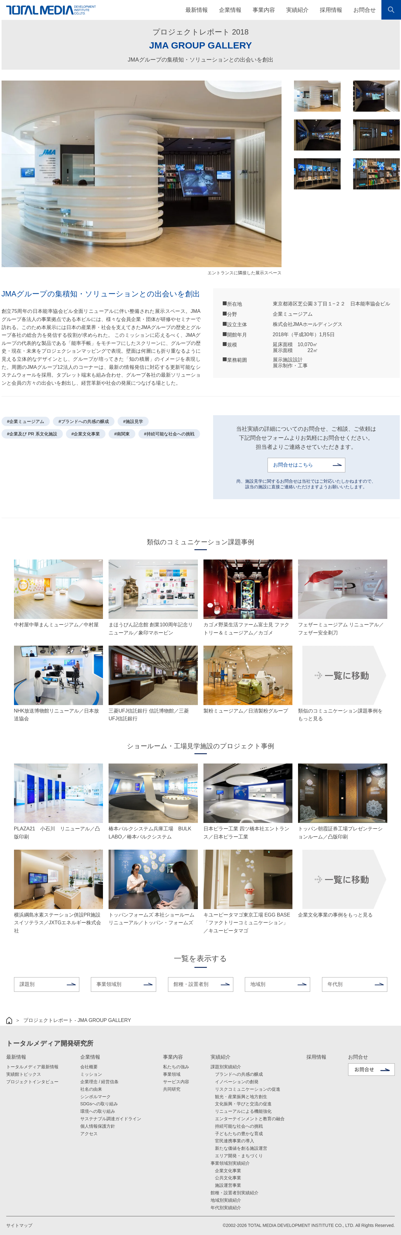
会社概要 (89, 1066)
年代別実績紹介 (226, 1207)
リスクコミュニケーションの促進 (247, 1089)
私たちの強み (176, 1066)
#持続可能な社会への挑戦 (169, 433)
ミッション (91, 1074)
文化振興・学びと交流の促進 (243, 1103)
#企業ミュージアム (25, 421)
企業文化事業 (228, 1170)
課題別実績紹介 (226, 1066)
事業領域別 (108, 984)
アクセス (89, 1133)
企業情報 (90, 1057)
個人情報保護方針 (97, 1126)
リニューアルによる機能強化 (243, 1111)
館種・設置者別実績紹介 (235, 1192)
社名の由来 (91, 1089)
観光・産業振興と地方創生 (241, 1096)
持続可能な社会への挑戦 (239, 1126)
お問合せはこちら (293, 464)
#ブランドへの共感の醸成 (83, 421)
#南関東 (122, 433)
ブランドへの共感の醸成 (239, 1074)
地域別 (257, 984)
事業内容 (173, 1057)
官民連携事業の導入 (234, 1140)
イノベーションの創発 (237, 1081)
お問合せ (364, 10)
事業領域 (171, 1074)
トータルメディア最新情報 (32, 1066)
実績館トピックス (23, 1074)
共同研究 (171, 1089)
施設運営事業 (228, 1185)
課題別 (27, 984)
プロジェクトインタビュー (32, 1081)
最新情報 (16, 1057)
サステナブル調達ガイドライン (110, 1118)
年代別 (335, 984)
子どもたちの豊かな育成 (239, 1133)
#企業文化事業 (86, 433)
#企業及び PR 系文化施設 (32, 433)
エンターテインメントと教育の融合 (250, 1118)
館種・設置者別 (191, 984)
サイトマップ (19, 1225)
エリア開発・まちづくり (239, 1155)
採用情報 (331, 10)
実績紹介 (221, 1057)
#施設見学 (133, 421)
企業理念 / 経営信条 (99, 1081)
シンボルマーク (95, 1096)
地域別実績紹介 (226, 1200)
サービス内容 (176, 1081)
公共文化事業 (228, 1177)
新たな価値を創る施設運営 (241, 1148)
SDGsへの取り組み (99, 1103)
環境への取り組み (97, 1111)
